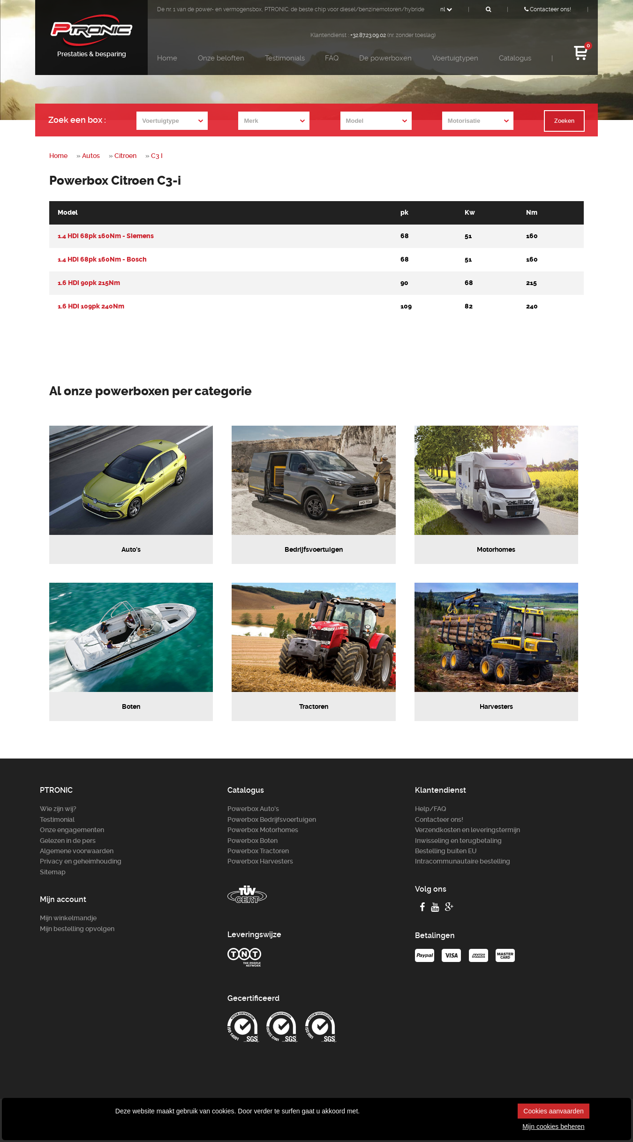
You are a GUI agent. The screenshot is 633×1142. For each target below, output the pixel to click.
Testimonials (285, 58)
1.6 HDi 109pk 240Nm (91, 306)
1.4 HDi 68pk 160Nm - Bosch (102, 259)
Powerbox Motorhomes (262, 830)
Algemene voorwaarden (76, 851)
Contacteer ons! (547, 9)
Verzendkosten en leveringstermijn (467, 830)
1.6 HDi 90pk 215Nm (89, 283)
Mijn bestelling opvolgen (77, 928)
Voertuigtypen (455, 58)
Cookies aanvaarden (553, 1111)
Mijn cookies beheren (553, 1126)
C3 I (157, 155)
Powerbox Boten (252, 840)
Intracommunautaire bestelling (462, 861)
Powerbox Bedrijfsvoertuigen (271, 819)
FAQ (332, 58)
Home (167, 58)
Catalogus (515, 58)
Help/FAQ (430, 808)
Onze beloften (221, 58)
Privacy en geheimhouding (80, 861)
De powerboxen (385, 58)
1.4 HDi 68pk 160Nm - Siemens (106, 236)
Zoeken (564, 121)
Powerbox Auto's (253, 808)
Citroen (125, 155)
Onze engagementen (72, 830)
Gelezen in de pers (68, 840)
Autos (91, 155)
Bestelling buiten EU (446, 851)
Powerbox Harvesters (260, 861)
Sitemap (53, 872)
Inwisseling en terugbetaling (458, 840)
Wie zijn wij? (58, 808)
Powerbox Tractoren (258, 851)
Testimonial (57, 819)
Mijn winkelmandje (68, 918)
